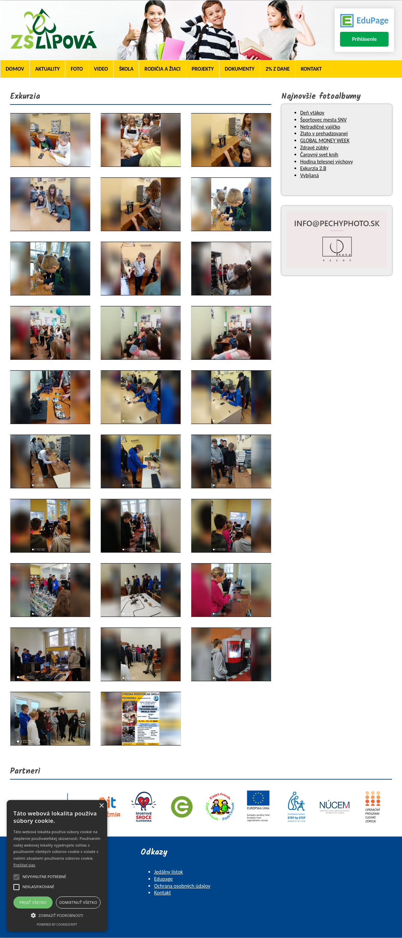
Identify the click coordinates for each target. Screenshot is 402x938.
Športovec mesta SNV (323, 120)
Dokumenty (239, 69)
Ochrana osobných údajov (182, 886)
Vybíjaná (309, 175)
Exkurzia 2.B (313, 168)
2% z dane (277, 69)
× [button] (101, 805)
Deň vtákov (312, 113)
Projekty (203, 69)
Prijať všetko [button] (33, 902)
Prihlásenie (364, 39)
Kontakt (311, 69)
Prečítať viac (24, 864)
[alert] (57, 865)
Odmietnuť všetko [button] (78, 902)
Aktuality (47, 69)
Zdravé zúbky (314, 147)
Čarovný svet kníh (319, 154)
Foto (77, 69)
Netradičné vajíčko (320, 127)
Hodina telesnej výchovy (326, 161)
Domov (15, 69)
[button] (56, 915)
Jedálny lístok (168, 872)
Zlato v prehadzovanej (324, 133)
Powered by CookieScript (57, 924)
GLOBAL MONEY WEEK (324, 140)
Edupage (163, 879)
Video (101, 69)
